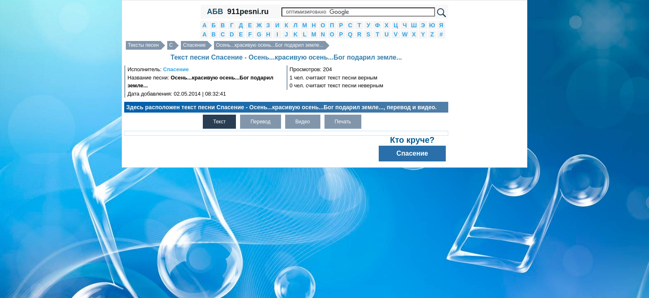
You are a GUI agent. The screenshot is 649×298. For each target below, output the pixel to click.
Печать (343, 122)
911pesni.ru (248, 11)
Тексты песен (143, 45)
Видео (303, 122)
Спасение (194, 45)
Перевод (260, 122)
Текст (219, 122)
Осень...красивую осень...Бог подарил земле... (269, 45)
